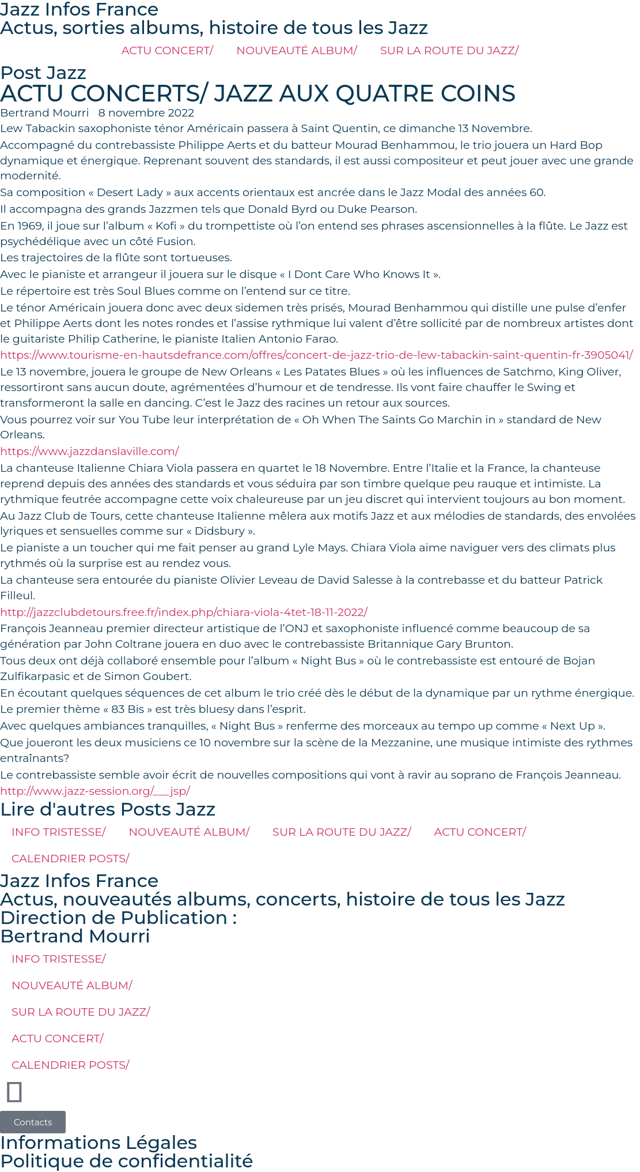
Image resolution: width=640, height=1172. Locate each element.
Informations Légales (98, 1142)
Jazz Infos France (79, 880)
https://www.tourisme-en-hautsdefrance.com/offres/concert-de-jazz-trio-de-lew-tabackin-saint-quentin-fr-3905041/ (316, 355)
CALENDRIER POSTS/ (71, 858)
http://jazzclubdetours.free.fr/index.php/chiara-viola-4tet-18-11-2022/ (184, 612)
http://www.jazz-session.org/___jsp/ (95, 791)
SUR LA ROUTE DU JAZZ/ (449, 50)
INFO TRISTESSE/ (59, 832)
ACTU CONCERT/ (168, 50)
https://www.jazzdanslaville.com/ (89, 451)
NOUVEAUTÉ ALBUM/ (296, 50)
